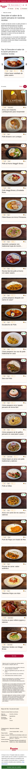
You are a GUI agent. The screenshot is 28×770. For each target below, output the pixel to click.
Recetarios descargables (4, 718)
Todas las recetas (7, 12)
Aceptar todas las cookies (14, 768)
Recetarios (23, 8)
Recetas (10, 8)
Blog (17, 8)
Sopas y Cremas (5, 735)
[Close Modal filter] (25, 86)
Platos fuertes (4, 733)
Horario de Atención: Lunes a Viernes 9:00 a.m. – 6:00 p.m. (18, 738)
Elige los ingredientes (4, 714)
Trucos (11, 720)
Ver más (14, 656)
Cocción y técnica (13, 714)
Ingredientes (12, 716)
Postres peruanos (5, 739)
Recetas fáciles (4, 741)
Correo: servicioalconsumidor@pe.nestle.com (18, 734)
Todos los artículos (13, 712)
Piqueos (3, 737)
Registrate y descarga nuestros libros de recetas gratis (14, 1)
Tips (10, 718)
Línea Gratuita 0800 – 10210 (16, 731)
